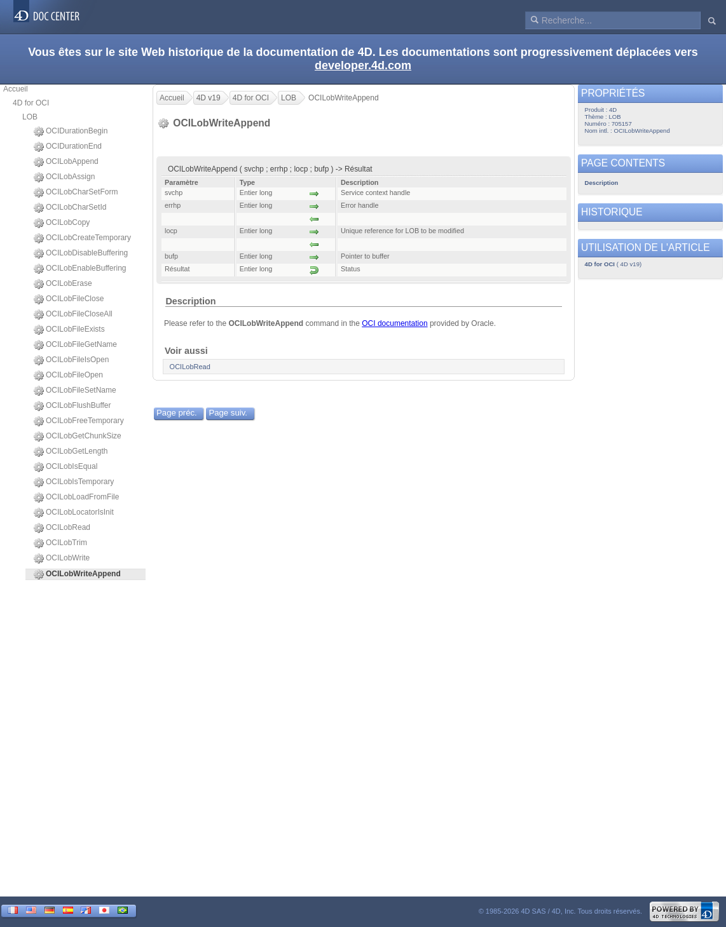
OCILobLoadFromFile (76, 497)
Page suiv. (228, 412)
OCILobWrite (62, 558)
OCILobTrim (60, 543)
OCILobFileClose (69, 299)
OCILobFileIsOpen (71, 360)
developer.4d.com (363, 65)
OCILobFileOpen (68, 375)
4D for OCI (31, 102)
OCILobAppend (66, 162)
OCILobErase (63, 284)
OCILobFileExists (69, 330)
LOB (30, 116)
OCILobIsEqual (65, 467)
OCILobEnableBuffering (80, 269)
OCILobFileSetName (75, 391)
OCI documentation (394, 323)
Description (190, 301)
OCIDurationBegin (70, 131)
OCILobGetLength (70, 452)
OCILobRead (62, 528)
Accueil (15, 89)
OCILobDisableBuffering (81, 253)
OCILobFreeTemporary (79, 421)
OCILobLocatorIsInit (74, 513)
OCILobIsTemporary (74, 482)
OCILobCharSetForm (76, 192)
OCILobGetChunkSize (77, 436)
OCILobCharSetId (70, 208)
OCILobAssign (64, 177)
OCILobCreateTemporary (82, 238)
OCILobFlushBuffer (72, 406)
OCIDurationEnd (68, 147)
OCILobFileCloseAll (73, 314)
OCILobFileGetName (75, 345)
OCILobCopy (62, 223)
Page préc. (176, 412)
